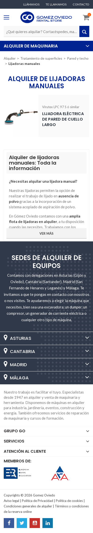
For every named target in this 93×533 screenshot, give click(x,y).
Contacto (81, 4)
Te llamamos (56, 4)
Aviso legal (11, 501)
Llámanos (31, 4)
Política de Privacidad (37, 501)
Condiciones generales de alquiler (28, 506)
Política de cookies (69, 501)
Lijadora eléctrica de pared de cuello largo (63, 119)
